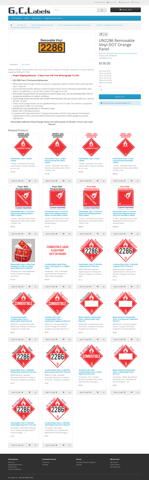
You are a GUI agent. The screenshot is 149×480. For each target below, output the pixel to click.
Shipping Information (15, 465)
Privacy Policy (12, 467)
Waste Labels (36, 18)
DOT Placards (16, 18)
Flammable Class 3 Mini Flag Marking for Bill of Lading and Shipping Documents (23, 266)
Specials (79, 465)
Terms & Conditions (14, 469)
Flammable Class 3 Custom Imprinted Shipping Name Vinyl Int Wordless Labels (124, 213)
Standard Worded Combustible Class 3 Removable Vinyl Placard (21, 319)
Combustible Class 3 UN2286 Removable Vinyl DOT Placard (57, 371)
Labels (26, 18)
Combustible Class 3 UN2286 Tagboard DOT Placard (125, 265)
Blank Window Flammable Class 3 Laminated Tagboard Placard (125, 319)
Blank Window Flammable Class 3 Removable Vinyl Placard (90, 319)
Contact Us (45, 462)
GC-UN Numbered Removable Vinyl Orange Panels (120, 53)
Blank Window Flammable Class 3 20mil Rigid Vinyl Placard (124, 372)
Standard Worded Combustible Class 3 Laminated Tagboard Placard (57, 319)
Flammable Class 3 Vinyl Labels (89, 159)
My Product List (115, 467)
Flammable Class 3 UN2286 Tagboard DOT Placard (90, 265)
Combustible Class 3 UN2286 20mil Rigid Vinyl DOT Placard (57, 424)
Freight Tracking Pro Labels (53, 18)
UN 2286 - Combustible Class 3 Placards (109, 25)
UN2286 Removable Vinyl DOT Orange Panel (25, 27)
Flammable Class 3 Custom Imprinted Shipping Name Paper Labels (22, 213)
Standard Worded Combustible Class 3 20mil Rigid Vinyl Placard (90, 372)
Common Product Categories (86, 462)
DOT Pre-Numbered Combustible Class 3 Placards (74, 25)
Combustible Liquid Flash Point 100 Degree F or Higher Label (57, 266)
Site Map (45, 465)
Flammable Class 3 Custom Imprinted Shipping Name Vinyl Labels (90, 213)
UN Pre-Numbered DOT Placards (42, 25)
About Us (11, 462)
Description (14, 64)
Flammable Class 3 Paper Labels (21, 159)
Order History (115, 465)
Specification (26, 64)
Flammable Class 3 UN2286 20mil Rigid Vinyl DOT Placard (23, 424)
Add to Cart (120, 97)
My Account (114, 462)
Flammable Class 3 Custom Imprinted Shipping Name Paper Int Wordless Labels (56, 213)
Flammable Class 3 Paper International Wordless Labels (55, 160)
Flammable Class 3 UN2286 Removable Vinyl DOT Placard (23, 371)
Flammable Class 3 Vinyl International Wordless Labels (123, 160)
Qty (100, 86)
